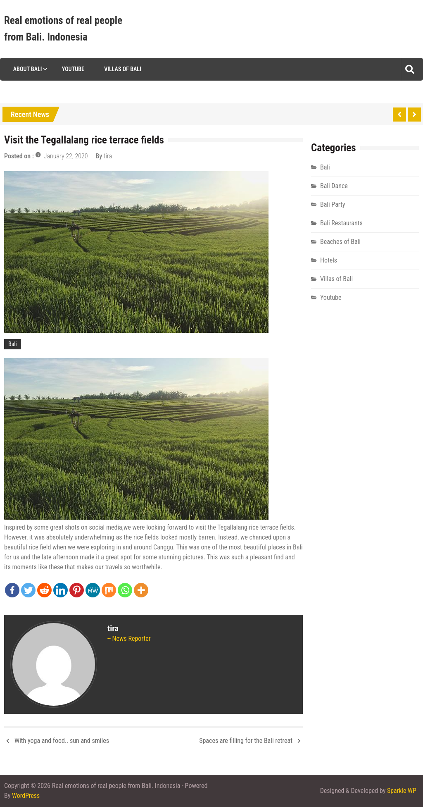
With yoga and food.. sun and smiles (61, 741)
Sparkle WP (401, 791)
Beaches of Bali (340, 242)
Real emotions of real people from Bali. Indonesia (63, 28)
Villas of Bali (122, 69)
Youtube (72, 69)
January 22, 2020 (66, 156)
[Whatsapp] (125, 590)
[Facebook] (12, 590)
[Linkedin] (60, 590)
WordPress (26, 796)
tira (108, 156)
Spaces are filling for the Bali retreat (245, 741)
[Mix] (109, 590)
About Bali (26, 69)
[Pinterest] (76, 590)
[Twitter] (28, 590)
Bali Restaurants (341, 223)
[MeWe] (93, 590)
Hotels (328, 260)
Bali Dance (334, 186)
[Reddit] (44, 590)
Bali (12, 344)
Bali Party (332, 204)
